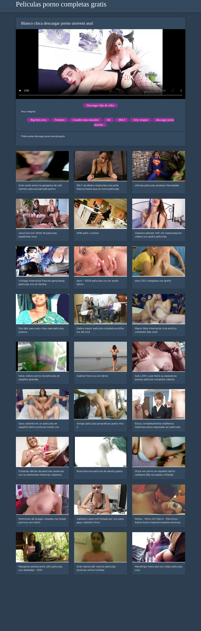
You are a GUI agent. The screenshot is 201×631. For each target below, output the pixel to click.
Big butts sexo (38, 119)
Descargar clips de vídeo (100, 105)
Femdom (60, 119)
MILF (122, 119)
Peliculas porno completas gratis (61, 4)
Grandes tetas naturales (86, 119)
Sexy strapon (140, 119)
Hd (108, 119)
